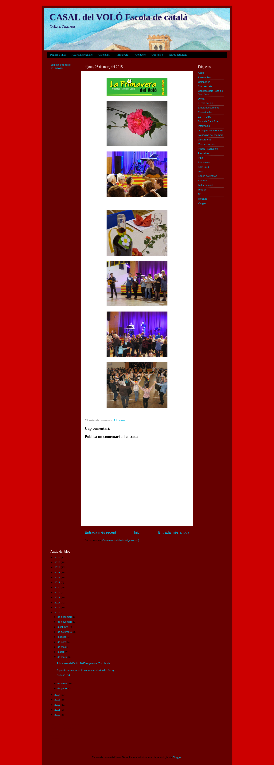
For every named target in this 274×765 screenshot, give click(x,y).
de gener (62, 688)
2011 (57, 709)
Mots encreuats (206, 144)
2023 (57, 572)
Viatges (202, 203)
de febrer (62, 683)
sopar (201, 171)
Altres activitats (178, 54)
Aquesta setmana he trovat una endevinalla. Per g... (86, 670)
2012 (57, 704)
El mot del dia (205, 103)
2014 (57, 694)
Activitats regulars (82, 54)
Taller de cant (205, 185)
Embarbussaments (208, 107)
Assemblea (204, 77)
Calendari (104, 54)
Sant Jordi (203, 167)
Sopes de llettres (207, 176)
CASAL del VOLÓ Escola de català (118, 17)
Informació (204, 125)
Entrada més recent (100, 532)
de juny (61, 642)
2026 (57, 557)
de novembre (65, 621)
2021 (57, 582)
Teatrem (202, 189)
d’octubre (63, 627)
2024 (57, 567)
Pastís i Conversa (208, 148)
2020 (57, 587)
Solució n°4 (63, 675)
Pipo (200, 157)
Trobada (202, 198)
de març (62, 657)
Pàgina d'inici (58, 54)
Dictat (201, 98)
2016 (57, 607)
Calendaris (204, 81)
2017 (57, 602)
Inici (137, 532)
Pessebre (203, 153)
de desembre (65, 616)
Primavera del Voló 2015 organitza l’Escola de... (84, 663)
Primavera (120, 420)
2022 (57, 577)
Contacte (140, 54)
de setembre (64, 631)
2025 (57, 562)
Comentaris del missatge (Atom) (120, 540)
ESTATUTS (204, 116)
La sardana (204, 139)
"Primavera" (122, 54)
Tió (199, 194)
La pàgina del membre (210, 135)
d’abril (61, 651)
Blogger (177, 757)
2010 (57, 714)
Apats (201, 72)
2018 (57, 597)
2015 (57, 612)
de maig (62, 646)
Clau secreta (205, 86)
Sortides (202, 180)
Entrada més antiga (173, 532)
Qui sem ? (157, 54)
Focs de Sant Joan (208, 121)
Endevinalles (205, 112)
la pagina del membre (210, 130)
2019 (57, 592)
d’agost (61, 636)
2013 (57, 699)
